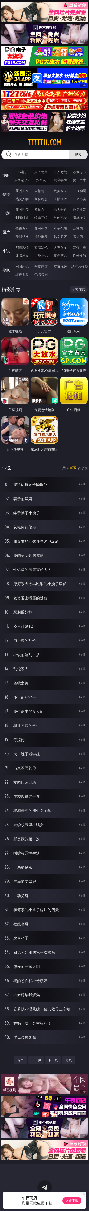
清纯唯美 (41, 236)
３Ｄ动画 (79, 191)
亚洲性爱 (22, 209)
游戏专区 (79, 172)
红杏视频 (22, 274)
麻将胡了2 (22, 180)
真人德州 (41, 172)
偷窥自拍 (22, 228)
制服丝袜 (22, 217)
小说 (6, 250)
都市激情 (22, 247)
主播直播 (60, 199)
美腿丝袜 (22, 236)
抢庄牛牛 (79, 180)
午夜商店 (41, 266)
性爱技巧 (79, 255)
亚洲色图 (41, 228)
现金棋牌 (60, 180)
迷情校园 (22, 255)
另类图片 (79, 236)
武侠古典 (79, 247)
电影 (6, 213)
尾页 (68, 1060)
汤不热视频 (79, 266)
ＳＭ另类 (79, 199)
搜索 (78, 154)
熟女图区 (60, 236)
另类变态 (79, 217)
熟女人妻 (22, 199)
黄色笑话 (60, 255)
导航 (6, 269)
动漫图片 (79, 228)
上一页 (36, 1060)
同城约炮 (22, 266)
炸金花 (41, 180)
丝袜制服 (41, 199)
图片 (6, 232)
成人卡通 (60, 209)
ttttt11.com (44, 142)
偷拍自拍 (41, 209)
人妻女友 (60, 247)
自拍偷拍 (41, 191)
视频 (6, 194)
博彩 (6, 175)
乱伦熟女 (60, 217)
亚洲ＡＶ (22, 191)
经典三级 (41, 217)
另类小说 (41, 255)
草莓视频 (60, 266)
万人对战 (60, 172)
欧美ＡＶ (60, 191)
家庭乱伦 (41, 247)
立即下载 (72, 1200)
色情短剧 (41, 274)
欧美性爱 (79, 209)
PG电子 (22, 172)
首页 (20, 1060)
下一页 (53, 1060)
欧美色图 (60, 228)
